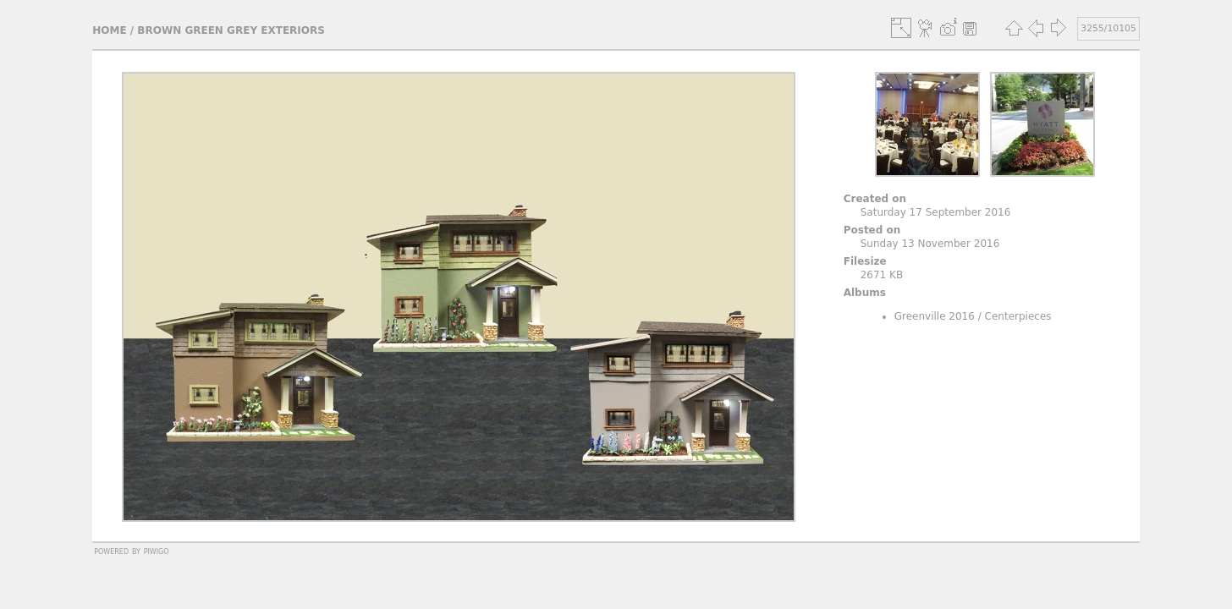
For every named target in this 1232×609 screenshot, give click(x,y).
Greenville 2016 (934, 316)
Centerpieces (1018, 316)
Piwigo (156, 551)
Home (109, 30)
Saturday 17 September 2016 (936, 212)
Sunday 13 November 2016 (930, 244)
